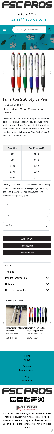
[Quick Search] (29, 29)
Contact (27, 366)
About (27, 359)
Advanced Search (27, 370)
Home (27, 355)
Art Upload (27, 380)
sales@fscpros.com (28, 19)
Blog (27, 376)
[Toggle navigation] (4, 30)
